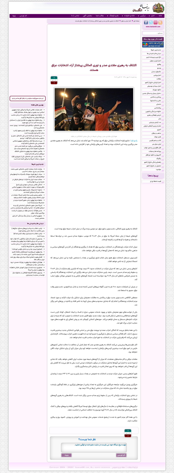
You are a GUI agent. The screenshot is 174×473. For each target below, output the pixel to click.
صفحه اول (136, 21)
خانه (160, 15)
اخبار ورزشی (159, 75)
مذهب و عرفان (158, 133)
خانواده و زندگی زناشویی (155, 111)
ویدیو (160, 68)
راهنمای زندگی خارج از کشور (154, 162)
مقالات (160, 79)
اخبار (152, 15)
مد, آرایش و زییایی (156, 122)
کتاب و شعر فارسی (156, 140)
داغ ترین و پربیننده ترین (155, 57)
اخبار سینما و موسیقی (155, 86)
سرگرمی (142, 15)
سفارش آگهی (87, 15)
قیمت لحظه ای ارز (157, 181)
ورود (13, 15)
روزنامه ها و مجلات (156, 151)
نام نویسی (23, 15)
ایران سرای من (158, 144)
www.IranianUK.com (153, 27)
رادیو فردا (133, 140)
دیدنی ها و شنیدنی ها (155, 54)
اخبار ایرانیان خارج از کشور (154, 83)
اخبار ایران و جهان (126, 21)
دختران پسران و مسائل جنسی (153, 93)
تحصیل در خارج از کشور (155, 166)
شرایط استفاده (132, 467)
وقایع (160, 64)
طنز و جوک (159, 137)
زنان (161, 119)
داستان (160, 104)
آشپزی (160, 130)
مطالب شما (100, 15)
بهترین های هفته (37, 105)
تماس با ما (75, 15)
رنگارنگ (160, 159)
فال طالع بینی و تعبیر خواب (154, 148)
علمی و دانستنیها (157, 101)
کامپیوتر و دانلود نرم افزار (155, 155)
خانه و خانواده (128, 15)
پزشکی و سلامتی (157, 97)
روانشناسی (159, 108)
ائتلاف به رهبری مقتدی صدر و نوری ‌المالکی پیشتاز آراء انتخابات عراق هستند (97, 21)
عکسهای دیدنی (157, 72)
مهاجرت (160, 169)
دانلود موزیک (158, 90)
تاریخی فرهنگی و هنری (155, 115)
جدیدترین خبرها (157, 50)
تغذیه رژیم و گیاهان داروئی (154, 126)
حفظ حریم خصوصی (118, 467)
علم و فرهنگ (113, 15)
